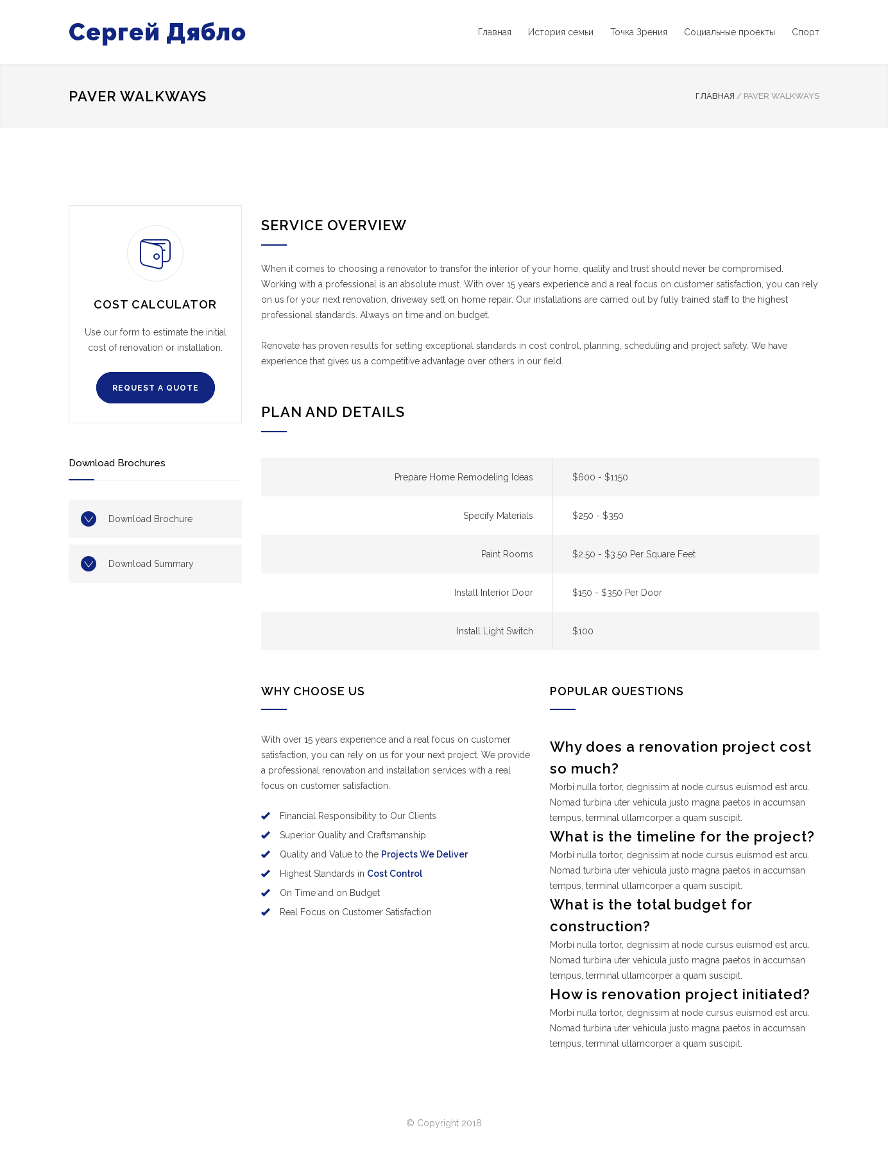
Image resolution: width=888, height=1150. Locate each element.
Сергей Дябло (157, 32)
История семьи (560, 32)
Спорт (805, 32)
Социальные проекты (729, 32)
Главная (494, 32)
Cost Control (394, 873)
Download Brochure (150, 519)
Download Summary (151, 564)
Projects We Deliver (424, 854)
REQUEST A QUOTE (155, 388)
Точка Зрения (638, 32)
